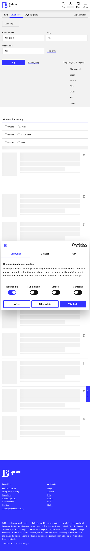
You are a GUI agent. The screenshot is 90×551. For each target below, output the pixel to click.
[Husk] (78, 5)
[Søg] (63, 5)
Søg (13, 62)
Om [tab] (74, 253)
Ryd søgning (33, 62)
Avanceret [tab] (16, 14)
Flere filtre (51, 51)
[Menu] (85, 5)
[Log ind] (70, 5)
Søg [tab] (6, 14)
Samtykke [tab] (16, 253)
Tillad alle (73, 304)
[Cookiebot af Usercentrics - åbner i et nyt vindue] (74, 245)
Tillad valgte (45, 304)
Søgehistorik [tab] (80, 14)
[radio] (11, 126)
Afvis (16, 304)
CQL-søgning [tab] (31, 14)
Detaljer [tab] (45, 253)
